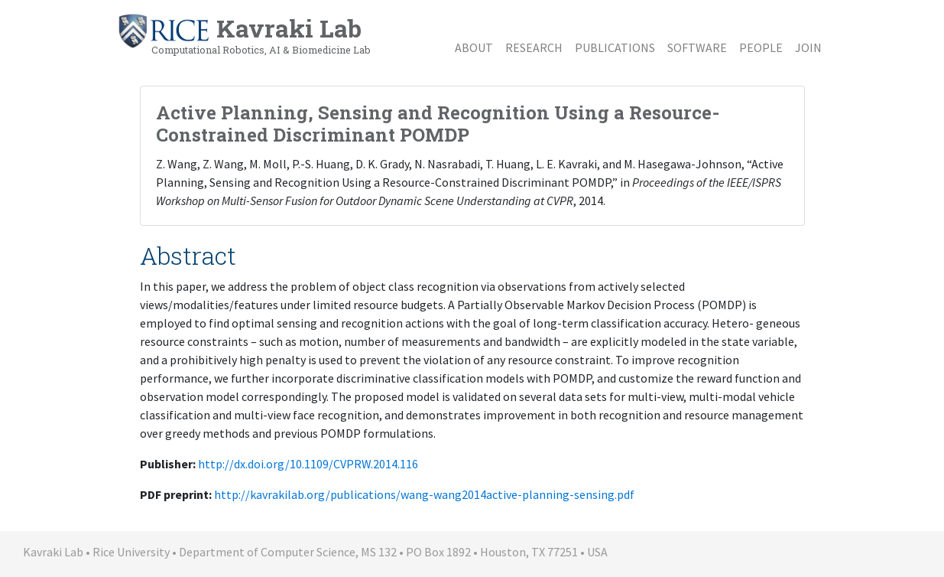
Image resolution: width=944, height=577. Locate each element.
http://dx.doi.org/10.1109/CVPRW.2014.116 (308, 463)
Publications (615, 47)
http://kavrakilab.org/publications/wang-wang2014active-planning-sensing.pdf (424, 494)
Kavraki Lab (244, 34)
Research (534, 47)
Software (697, 47)
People (761, 47)
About (474, 47)
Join (808, 47)
